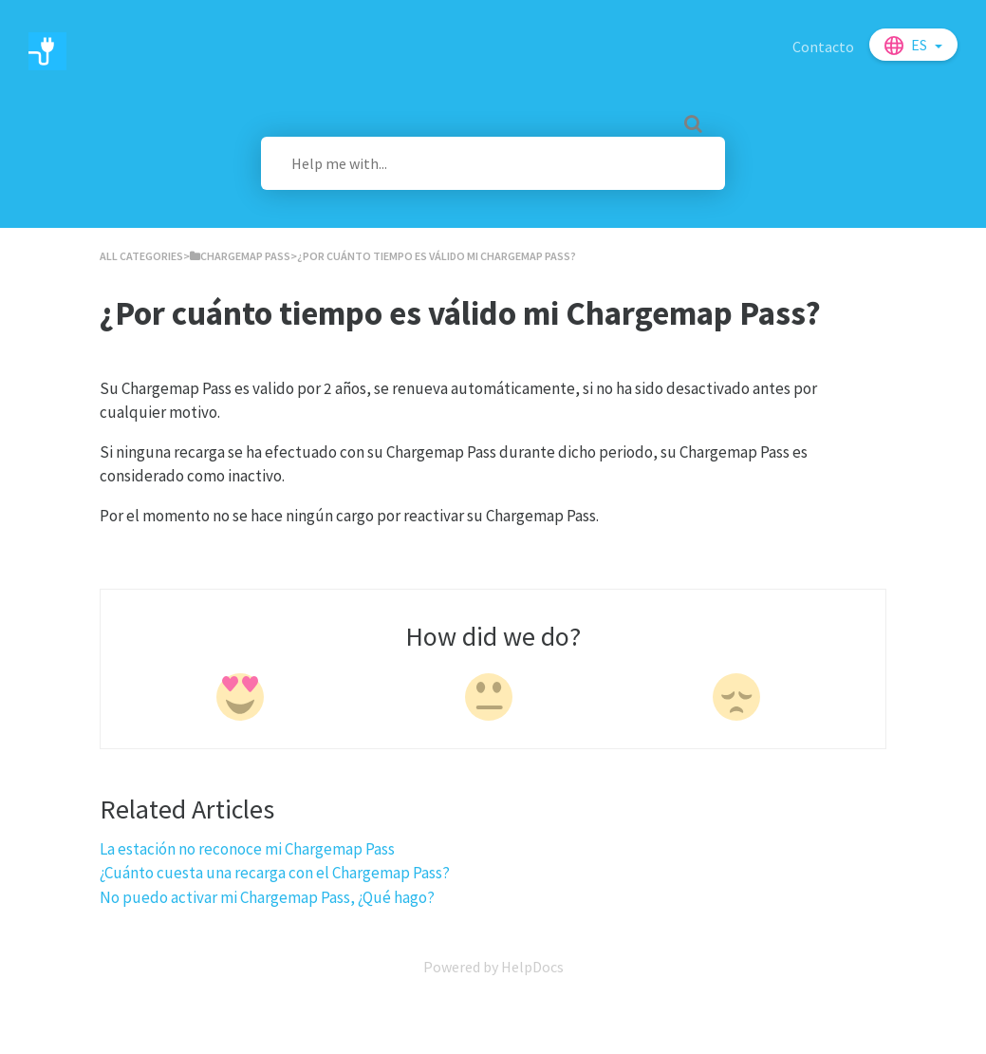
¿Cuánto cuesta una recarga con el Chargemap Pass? (275, 872)
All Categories (141, 256)
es (920, 44)
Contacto (823, 46)
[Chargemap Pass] (240, 256)
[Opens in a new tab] (493, 966)
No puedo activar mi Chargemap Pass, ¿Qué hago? (267, 897)
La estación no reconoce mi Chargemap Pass (247, 848)
